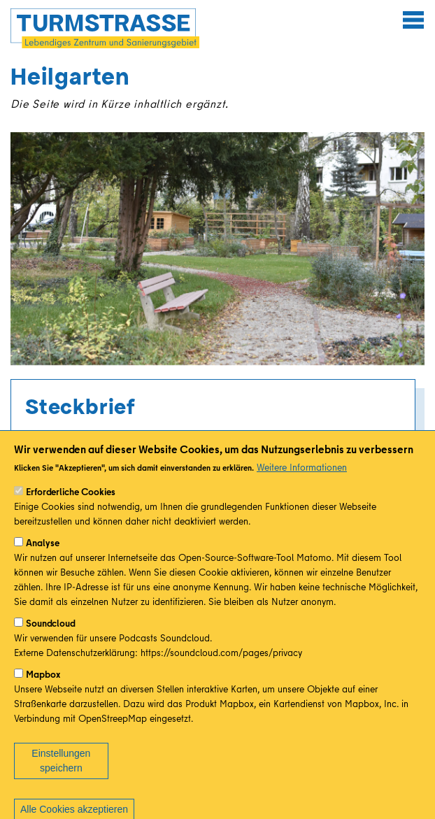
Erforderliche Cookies (70, 511)
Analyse (42, 562)
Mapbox (43, 693)
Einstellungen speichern (60, 779)
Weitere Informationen (302, 486)
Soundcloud (51, 642)
